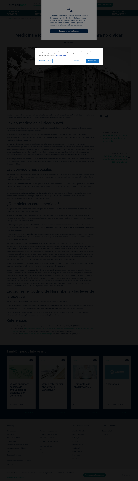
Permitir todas (92, 60)
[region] (69, 56)
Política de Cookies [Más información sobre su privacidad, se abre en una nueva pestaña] (61, 55)
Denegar (76, 60)
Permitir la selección (45, 60)
